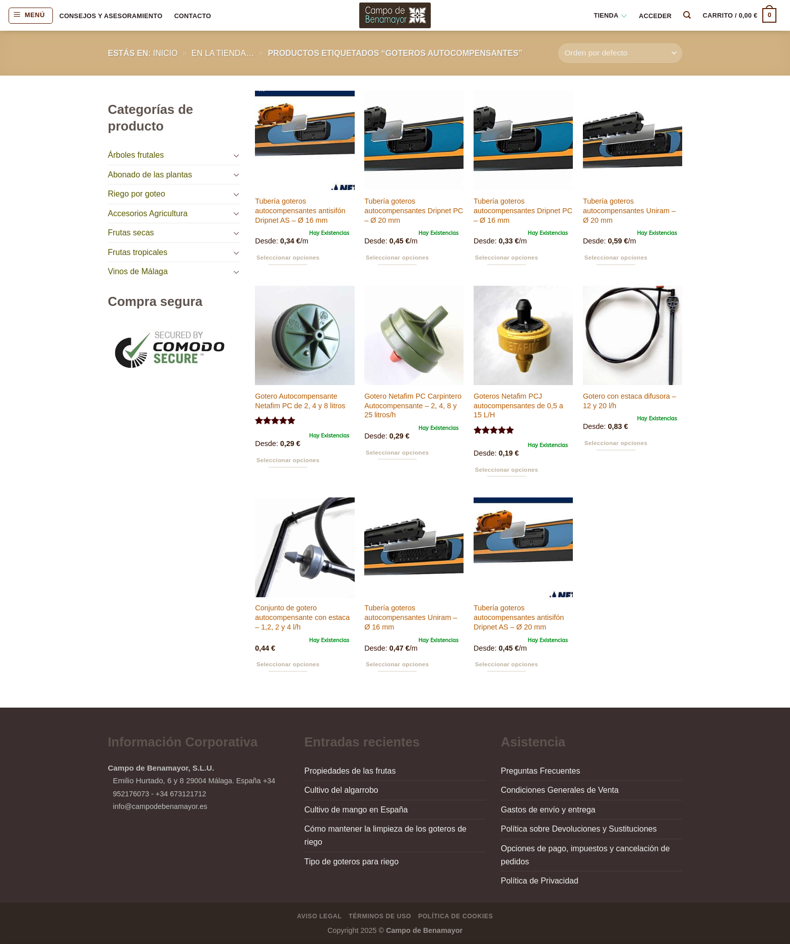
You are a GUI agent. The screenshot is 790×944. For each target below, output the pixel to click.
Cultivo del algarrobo (341, 790)
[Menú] (31, 16)
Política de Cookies (455, 916)
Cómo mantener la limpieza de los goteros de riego (385, 835)
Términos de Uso (380, 916)
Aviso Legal (319, 916)
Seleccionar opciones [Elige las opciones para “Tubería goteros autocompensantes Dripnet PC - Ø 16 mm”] (506, 258)
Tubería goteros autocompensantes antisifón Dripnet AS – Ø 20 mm (519, 617)
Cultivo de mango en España (356, 809)
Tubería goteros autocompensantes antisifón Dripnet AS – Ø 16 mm (300, 210)
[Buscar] (687, 15)
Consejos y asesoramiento (111, 16)
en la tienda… (222, 53)
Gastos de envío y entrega (548, 809)
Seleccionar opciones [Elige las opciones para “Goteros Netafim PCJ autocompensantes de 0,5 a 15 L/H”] (506, 470)
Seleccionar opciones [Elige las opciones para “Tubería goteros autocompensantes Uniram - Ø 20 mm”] (615, 258)
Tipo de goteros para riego (351, 861)
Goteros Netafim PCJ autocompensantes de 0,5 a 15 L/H (518, 405)
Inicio (165, 53)
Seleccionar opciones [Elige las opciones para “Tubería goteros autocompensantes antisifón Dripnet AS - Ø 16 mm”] (287, 258)
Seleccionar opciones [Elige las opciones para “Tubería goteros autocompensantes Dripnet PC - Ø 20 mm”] (397, 258)
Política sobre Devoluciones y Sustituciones (579, 829)
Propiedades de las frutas (350, 771)
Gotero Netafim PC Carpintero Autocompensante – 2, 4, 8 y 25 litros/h (413, 405)
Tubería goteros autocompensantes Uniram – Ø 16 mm (410, 617)
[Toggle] (236, 155)
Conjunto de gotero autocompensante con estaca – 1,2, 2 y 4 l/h (302, 617)
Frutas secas (131, 232)
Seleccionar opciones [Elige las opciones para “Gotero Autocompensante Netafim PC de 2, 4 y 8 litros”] (287, 460)
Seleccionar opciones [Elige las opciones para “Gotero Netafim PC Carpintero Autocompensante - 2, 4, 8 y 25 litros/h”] (397, 453)
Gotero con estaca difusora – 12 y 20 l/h (629, 401)
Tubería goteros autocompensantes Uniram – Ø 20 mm (629, 210)
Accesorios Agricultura (147, 213)
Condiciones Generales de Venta (560, 790)
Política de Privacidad (539, 880)
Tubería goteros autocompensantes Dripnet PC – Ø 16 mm (523, 210)
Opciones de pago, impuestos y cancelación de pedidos (585, 855)
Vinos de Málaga (138, 271)
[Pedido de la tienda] (620, 53)
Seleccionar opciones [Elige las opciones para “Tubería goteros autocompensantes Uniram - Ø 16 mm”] (397, 664)
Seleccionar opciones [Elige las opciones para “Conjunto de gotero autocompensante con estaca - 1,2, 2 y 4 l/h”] (287, 664)
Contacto (192, 16)
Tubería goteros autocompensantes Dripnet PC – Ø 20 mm (413, 210)
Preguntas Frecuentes (540, 771)
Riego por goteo (136, 194)
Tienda (610, 16)
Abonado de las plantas (150, 174)
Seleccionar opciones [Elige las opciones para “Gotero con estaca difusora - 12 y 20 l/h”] (615, 443)
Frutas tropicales (137, 252)
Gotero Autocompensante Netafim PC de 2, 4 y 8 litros (300, 401)
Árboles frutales (136, 155)
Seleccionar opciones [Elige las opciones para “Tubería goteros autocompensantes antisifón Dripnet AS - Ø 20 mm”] (506, 664)
